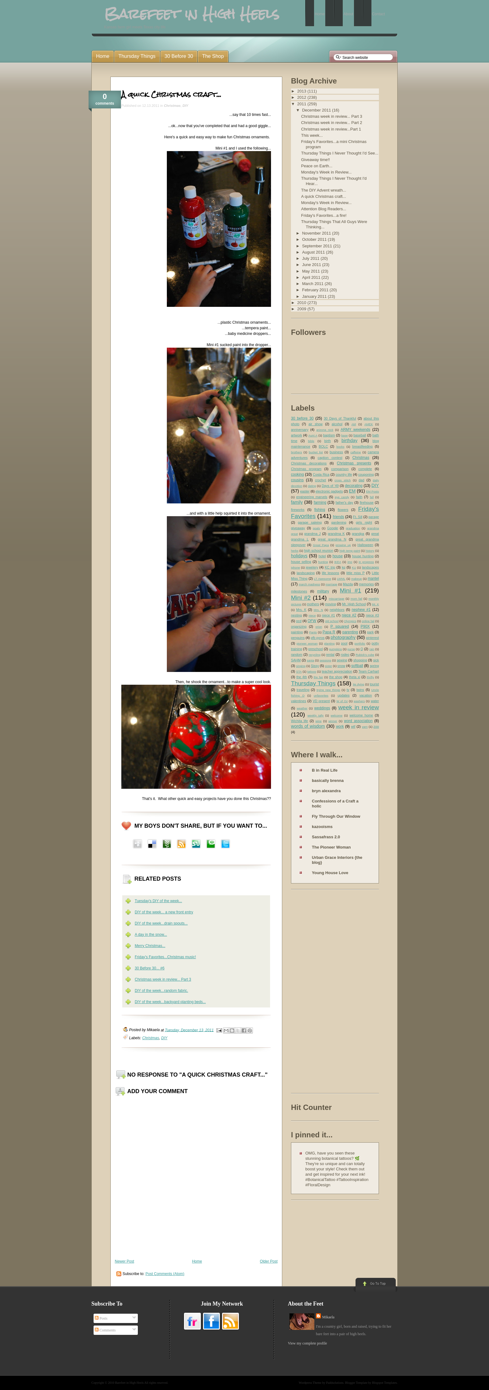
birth (327, 441)
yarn (365, 726)
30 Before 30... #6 (149, 968)
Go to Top (375, 1285)
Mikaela (328, 1317)
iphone (295, 567)
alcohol (337, 424)
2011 (302, 104)
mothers (313, 604)
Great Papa (321, 545)
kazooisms (322, 826)
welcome (336, 715)
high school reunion (318, 550)
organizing (299, 626)
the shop (335, 677)
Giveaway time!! (315, 159)
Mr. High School (354, 604)
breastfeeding (362, 446)
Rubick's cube (365, 654)
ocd (298, 621)
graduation (353, 528)
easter (305, 491)
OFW (311, 621)
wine (318, 721)
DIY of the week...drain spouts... (161, 923)
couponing (366, 474)
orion (319, 626)
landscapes (370, 567)
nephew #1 (361, 609)
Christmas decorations (309, 463)
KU (354, 567)
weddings (322, 708)
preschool (315, 649)
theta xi (354, 677)
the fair (318, 677)
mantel (373, 578)
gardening (338, 522)
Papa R (328, 632)
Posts (101, 1318)
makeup (356, 578)
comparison (340, 469)
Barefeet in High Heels (129, 1382)
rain (371, 649)
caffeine (356, 452)
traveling (303, 690)
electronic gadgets (329, 491)
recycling (315, 654)
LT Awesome (322, 578)
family (297, 502)
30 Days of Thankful (340, 418)
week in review (358, 707)
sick (376, 660)
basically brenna (328, 780)
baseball (359, 435)
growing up (343, 545)
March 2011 (313, 283)
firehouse (366, 502)
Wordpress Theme (310, 1382)
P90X (365, 626)
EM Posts (372, 491)
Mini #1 (350, 590)
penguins (298, 638)
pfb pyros (317, 638)
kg (343, 567)
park (370, 632)
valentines (298, 701)
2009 (302, 309)
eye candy (342, 497)
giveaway (298, 528)
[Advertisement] (316, 992)
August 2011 (314, 252)
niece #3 (372, 615)
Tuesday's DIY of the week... (158, 901)
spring (374, 666)
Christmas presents (354, 463)
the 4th (301, 677)
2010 (302, 302)
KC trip (330, 567)
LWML (341, 578)
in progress (366, 562)
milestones (299, 591)
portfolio (360, 643)
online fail (368, 621)
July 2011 (311, 258)
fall (372, 497)
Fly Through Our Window (336, 816)
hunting (323, 562)
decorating (353, 485)
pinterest (372, 638)
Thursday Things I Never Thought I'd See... (339, 153)
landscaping (306, 573)
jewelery (312, 567)
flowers (343, 510)
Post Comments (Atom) (164, 1274)
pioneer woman (307, 643)
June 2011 (312, 264)
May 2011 (311, 271)
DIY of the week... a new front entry (164, 912)
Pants (313, 632)
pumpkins (335, 649)
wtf (353, 726)
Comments (105, 1330)
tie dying (358, 684)
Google (332, 528)
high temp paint (349, 550)
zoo (376, 726)
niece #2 (349, 615)
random (297, 654)
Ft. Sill (357, 517)
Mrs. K (301, 610)
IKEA (337, 562)
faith (359, 497)
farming (320, 502)
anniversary (299, 429)
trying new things (328, 690)
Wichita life (299, 721)
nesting (296, 615)
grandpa (358, 534)
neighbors (337, 610)
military (323, 591)
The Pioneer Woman (331, 847)
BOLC (323, 446)
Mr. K (375, 604)
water (375, 701)
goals (316, 528)
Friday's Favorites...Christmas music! (165, 957)
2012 (302, 97)
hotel (322, 556)
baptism (329, 435)
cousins (297, 480)
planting (329, 643)
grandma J (312, 534)
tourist (374, 684)
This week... (311, 135)
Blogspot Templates (384, 1382)
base (344, 435)
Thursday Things (313, 683)
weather (302, 708)
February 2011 (316, 290)
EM (352, 490)
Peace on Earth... (316, 166)
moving (330, 604)
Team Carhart (368, 671)
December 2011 (317, 110)
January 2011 (315, 296)
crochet (320, 480)
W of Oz (342, 701)
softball (357, 666)
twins (360, 690)
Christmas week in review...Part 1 (331, 129)
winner (332, 721)
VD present (321, 701)
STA (299, 671)
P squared (339, 626)
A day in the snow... (151, 934)
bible (311, 441)
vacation (365, 695)
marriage (331, 584)
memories (366, 584)
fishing (319, 509)
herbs (294, 550)
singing (300, 666)
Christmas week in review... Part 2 (331, 122)
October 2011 (315, 239)
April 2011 (312, 277)
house (337, 556)
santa (310, 660)
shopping (360, 660)
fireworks (297, 510)
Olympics (350, 621)
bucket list (316, 452)
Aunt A (312, 435)
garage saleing (310, 522)
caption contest (330, 457)
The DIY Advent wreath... (323, 190)
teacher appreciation (337, 671)
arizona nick (324, 429)
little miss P (355, 573)
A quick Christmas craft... (171, 94)
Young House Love (330, 872)
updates (343, 695)
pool (344, 643)
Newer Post (124, 1261)
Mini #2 (301, 597)
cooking (297, 474)
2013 (302, 91)
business (336, 452)
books (340, 446)
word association (358, 721)
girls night (364, 522)
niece (312, 615)
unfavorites (321, 695)
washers (359, 701)
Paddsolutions (334, 1382)
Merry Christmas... (150, 946)
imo (349, 562)
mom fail (356, 598)
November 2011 (317, 233)
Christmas (172, 105)
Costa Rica (321, 474)
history (370, 550)
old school (331, 621)
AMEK (368, 424)
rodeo (345, 654)
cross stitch (343, 480)
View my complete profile (307, 1343)
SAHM (296, 660)
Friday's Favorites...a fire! (323, 215)
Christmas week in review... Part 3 (163, 979)
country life (344, 474)
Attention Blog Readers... (323, 209)
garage (373, 517)
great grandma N (332, 539)
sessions (325, 660)
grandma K (336, 534)
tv (348, 690)
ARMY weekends (355, 429)
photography (343, 637)
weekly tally (315, 715)
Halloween (365, 545)
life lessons (330, 573)
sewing (342, 660)
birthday (349, 440)
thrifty (370, 677)
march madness (309, 584)
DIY (185, 105)
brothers (296, 452)
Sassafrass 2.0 (326, 837)
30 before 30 (302, 418)
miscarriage (336, 598)
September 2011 (317, 246)
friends (338, 517)
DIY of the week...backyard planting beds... (170, 1002)
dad (361, 480)
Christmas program (306, 469)
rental (330, 654)
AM (353, 424)
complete (365, 469)
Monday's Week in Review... (326, 172)
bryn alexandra (326, 790)
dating (312, 486)
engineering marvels (311, 497)
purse (351, 649)
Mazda (348, 584)
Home (197, 1261)
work (340, 726)
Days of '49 (330, 486)
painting (297, 632)
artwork (296, 435)
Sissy (315, 666)
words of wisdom (308, 726)
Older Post (269, 1261)
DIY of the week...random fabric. (161, 990)
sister (328, 666)
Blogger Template (356, 1382)
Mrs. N (318, 610)
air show (315, 424)
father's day (344, 502)
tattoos (311, 671)
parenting (350, 632)
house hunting (363, 556)
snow (341, 666)
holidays (299, 555)
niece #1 (328, 615)
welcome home (361, 715)
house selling (301, 562)
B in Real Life (324, 770)
